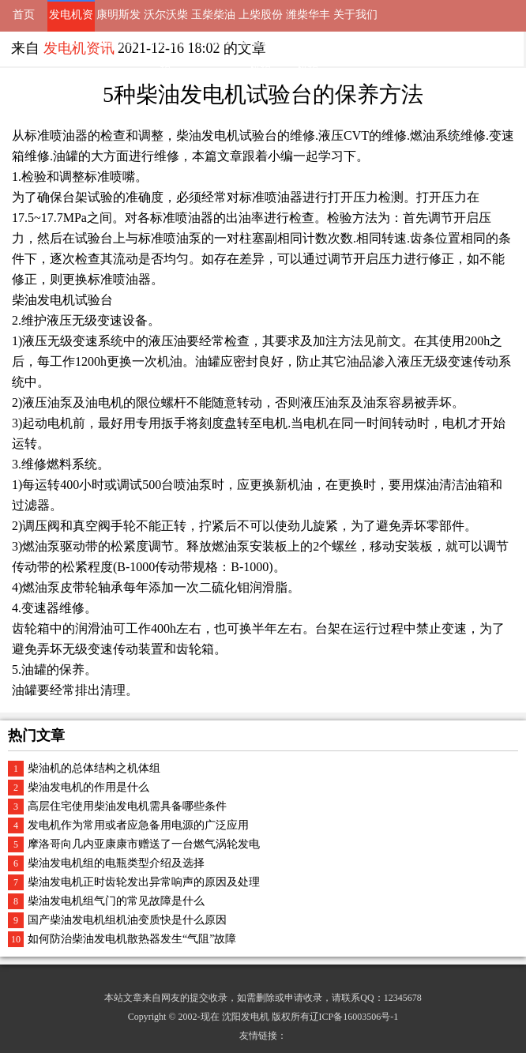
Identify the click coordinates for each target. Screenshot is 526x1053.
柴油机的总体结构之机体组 (94, 768)
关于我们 (355, 15)
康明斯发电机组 (118, 20)
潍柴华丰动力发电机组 (308, 20)
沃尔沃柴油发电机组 (166, 20)
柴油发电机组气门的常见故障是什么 (116, 901)
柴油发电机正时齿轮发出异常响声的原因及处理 (144, 882)
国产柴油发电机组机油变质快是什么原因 (127, 920)
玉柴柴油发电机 (213, 20)
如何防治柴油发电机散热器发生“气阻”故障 (132, 939)
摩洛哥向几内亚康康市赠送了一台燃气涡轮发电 (144, 844)
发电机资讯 (71, 20)
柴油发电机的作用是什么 (88, 787)
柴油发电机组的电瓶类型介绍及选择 (116, 863)
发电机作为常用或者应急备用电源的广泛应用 (138, 825)
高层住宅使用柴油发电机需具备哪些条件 (127, 806)
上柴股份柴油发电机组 (261, 20)
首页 (24, 15)
